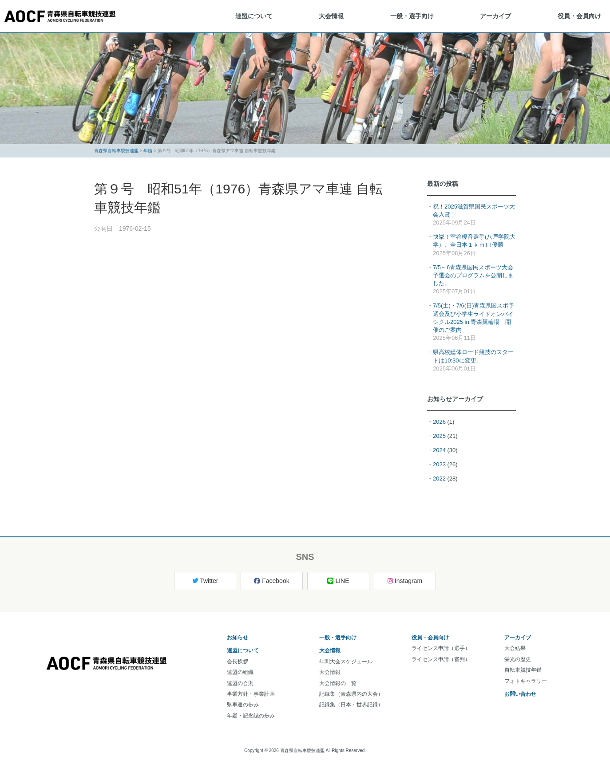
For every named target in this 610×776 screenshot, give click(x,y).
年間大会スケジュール (345, 661)
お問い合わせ (520, 694)
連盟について (254, 16)
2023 (439, 464)
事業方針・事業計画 (251, 694)
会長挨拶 (237, 661)
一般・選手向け (412, 16)
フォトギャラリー (525, 681)
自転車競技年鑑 (523, 670)
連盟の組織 (240, 672)
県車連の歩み (243, 704)
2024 (439, 450)
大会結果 (515, 648)
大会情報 (331, 16)
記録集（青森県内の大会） (351, 694)
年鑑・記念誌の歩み (251, 716)
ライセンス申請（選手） (441, 648)
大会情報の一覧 (337, 683)
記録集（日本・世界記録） (351, 704)
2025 (439, 436)
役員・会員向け (579, 16)
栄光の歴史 (517, 659)
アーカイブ (495, 16)
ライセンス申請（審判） (441, 659)
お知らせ (237, 637)
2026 (439, 421)
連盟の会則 (240, 683)
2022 (439, 478)
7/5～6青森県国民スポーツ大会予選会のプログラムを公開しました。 (473, 275)
